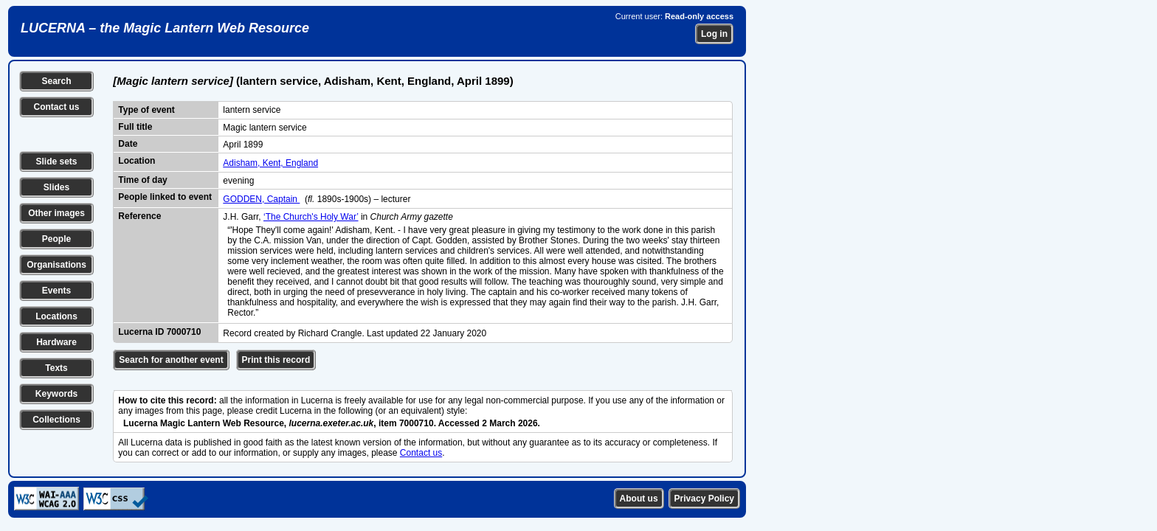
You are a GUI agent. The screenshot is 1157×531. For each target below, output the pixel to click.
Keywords (56, 394)
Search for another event (171, 360)
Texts (56, 368)
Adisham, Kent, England (270, 163)
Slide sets (56, 161)
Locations (56, 316)
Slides (56, 187)
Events (56, 290)
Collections (56, 419)
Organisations (56, 265)
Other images (56, 213)
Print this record (276, 360)
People (56, 239)
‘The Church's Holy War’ (311, 217)
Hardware (56, 342)
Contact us (56, 107)
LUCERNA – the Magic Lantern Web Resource (165, 28)
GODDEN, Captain (261, 199)
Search (56, 81)
